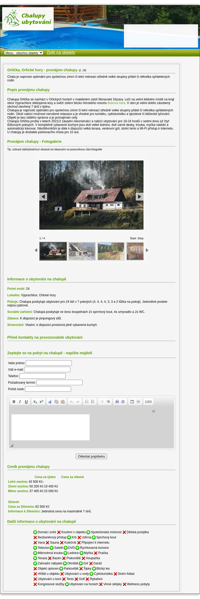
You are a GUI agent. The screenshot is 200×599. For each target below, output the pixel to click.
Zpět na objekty (61, 52)
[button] (14, 401)
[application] (91, 422)
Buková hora (116, 103)
